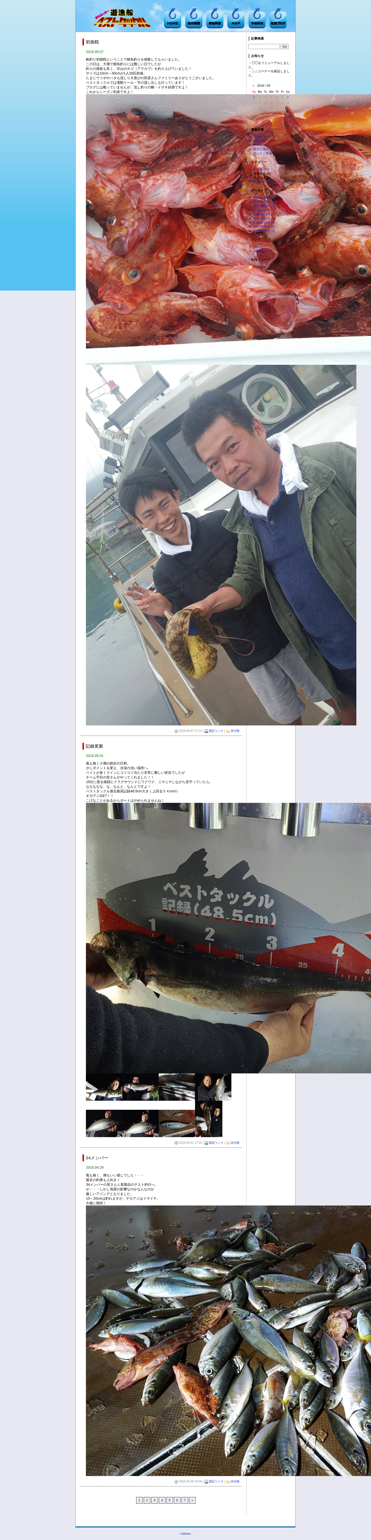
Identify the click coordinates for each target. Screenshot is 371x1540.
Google (258, 251)
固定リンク (216, 731)
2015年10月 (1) (264, 222)
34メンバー (261, 145)
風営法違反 (261, 149)
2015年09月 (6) (264, 226)
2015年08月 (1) (264, 230)
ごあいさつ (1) (263, 181)
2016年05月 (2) (264, 197)
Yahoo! (258, 247)
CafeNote (185, 1533)
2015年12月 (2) (264, 214)
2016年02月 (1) (264, 210)
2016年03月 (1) (264, 206)
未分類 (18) (261, 169)
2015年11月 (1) (264, 218)
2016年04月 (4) (264, 202)
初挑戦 (258, 136)
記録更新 (259, 141)
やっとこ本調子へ (265, 153)
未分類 (235, 731)
